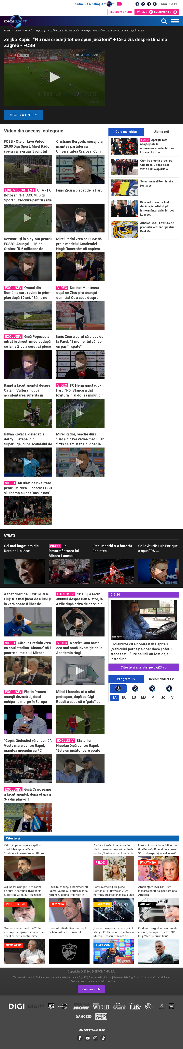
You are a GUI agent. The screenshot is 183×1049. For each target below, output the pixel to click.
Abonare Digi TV (77, 977)
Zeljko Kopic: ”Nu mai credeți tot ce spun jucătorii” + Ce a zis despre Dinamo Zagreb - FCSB (97, 30)
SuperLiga (41, 30)
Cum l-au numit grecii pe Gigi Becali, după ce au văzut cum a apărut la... (156, 165)
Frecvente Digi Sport (100, 977)
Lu (134, 698)
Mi (153, 698)
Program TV (168, 4)
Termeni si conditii (23, 977)
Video (18, 30)
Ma (143, 698)
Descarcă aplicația (94, 4)
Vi (173, 698)
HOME (7, 30)
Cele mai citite (126, 132)
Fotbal (28, 30)
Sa (114, 698)
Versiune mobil (91, 989)
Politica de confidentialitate (51, 977)
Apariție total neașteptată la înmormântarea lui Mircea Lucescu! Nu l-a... (157, 146)
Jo (163, 698)
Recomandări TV (161, 679)
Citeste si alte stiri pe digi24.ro (144, 667)
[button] (54, 77)
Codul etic (164, 977)
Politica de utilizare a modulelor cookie (92, 981)
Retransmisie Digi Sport (126, 977)
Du (124, 698)
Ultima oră (161, 132)
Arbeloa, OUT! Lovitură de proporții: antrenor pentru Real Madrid (157, 227)
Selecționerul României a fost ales (156, 183)
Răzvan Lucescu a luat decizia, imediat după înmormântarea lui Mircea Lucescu (157, 208)
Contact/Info (149, 977)
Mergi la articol (23, 115)
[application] (54, 77)
